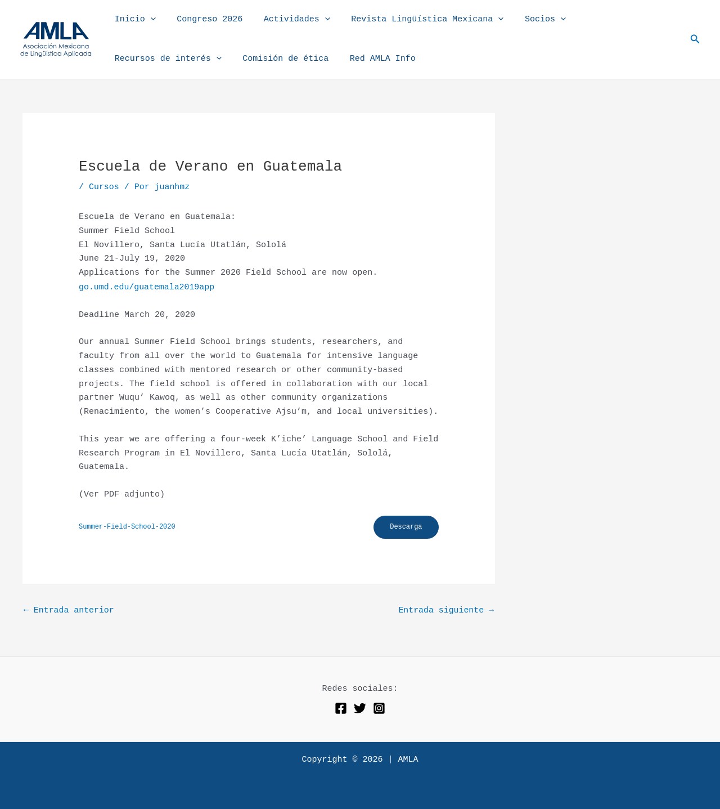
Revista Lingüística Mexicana (412, 19)
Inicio (133, 19)
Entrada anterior (69, 610)
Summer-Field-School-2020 (127, 526)
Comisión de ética (279, 59)
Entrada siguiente (446, 610)
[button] (148, 19)
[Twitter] (360, 708)
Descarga (405, 527)
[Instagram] (379, 708)
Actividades (286, 19)
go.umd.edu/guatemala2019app (147, 287)
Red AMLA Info (372, 59)
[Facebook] (341, 708)
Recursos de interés (165, 59)
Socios (526, 19)
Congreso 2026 (203, 19)
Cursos (104, 187)
